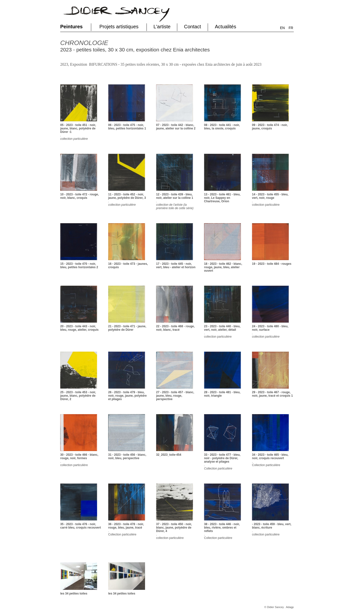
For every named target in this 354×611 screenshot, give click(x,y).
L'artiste (161, 26)
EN (282, 28)
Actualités (225, 26)
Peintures (71, 26)
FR (291, 28)
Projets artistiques (118, 26)
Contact (192, 26)
